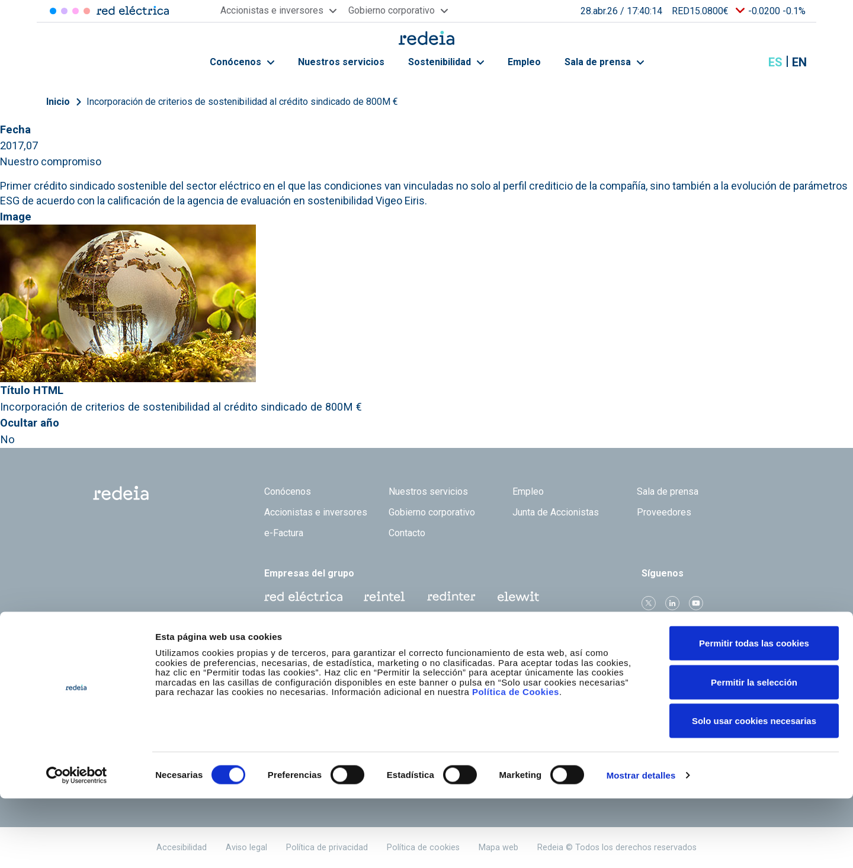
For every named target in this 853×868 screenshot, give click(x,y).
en (799, 62)
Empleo (524, 62)
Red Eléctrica (303, 596)
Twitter (649, 603)
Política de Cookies (515, 761)
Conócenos (242, 62)
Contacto (407, 533)
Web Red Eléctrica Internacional (451, 596)
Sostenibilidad (446, 62)
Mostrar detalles (641, 845)
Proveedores (664, 512)
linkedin (672, 603)
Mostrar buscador (745, 62)
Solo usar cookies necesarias (754, 790)
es (775, 62)
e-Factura (283, 533)
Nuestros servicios (341, 62)
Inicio (58, 101)
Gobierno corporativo (432, 512)
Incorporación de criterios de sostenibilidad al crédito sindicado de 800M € (242, 101)
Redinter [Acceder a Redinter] (64, 11)
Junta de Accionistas (555, 512)
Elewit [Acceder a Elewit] (86, 11)
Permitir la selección (754, 752)
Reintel (384, 596)
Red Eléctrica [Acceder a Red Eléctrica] (53, 11)
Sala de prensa (604, 62)
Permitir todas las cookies (754, 712)
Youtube (696, 603)
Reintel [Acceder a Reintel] (75, 11)
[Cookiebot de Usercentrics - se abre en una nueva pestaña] (77, 845)
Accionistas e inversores (315, 512)
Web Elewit (518, 596)
